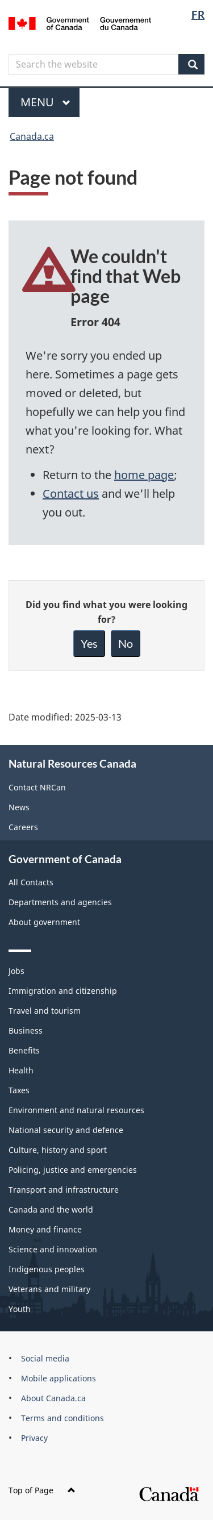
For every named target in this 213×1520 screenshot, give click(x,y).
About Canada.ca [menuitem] (53, 1398)
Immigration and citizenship (63, 990)
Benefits (24, 1050)
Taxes (19, 1090)
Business (26, 1030)
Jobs (16, 970)
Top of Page (42, 1490)
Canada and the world (51, 1209)
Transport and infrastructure (64, 1189)
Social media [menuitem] (45, 1358)
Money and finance (45, 1229)
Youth (20, 1309)
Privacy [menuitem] (34, 1437)
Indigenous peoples (47, 1269)
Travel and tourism (45, 1010)
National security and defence (66, 1130)
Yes (89, 643)
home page (144, 474)
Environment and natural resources (76, 1110)
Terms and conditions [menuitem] (62, 1418)
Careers (23, 827)
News (19, 807)
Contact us (71, 493)
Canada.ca (32, 136)
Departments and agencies (60, 902)
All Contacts (31, 882)
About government (44, 922)
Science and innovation (53, 1249)
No (125, 643)
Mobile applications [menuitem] (58, 1378)
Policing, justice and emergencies (73, 1169)
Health (21, 1070)
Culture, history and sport (58, 1149)
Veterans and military (49, 1289)
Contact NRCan (37, 787)
